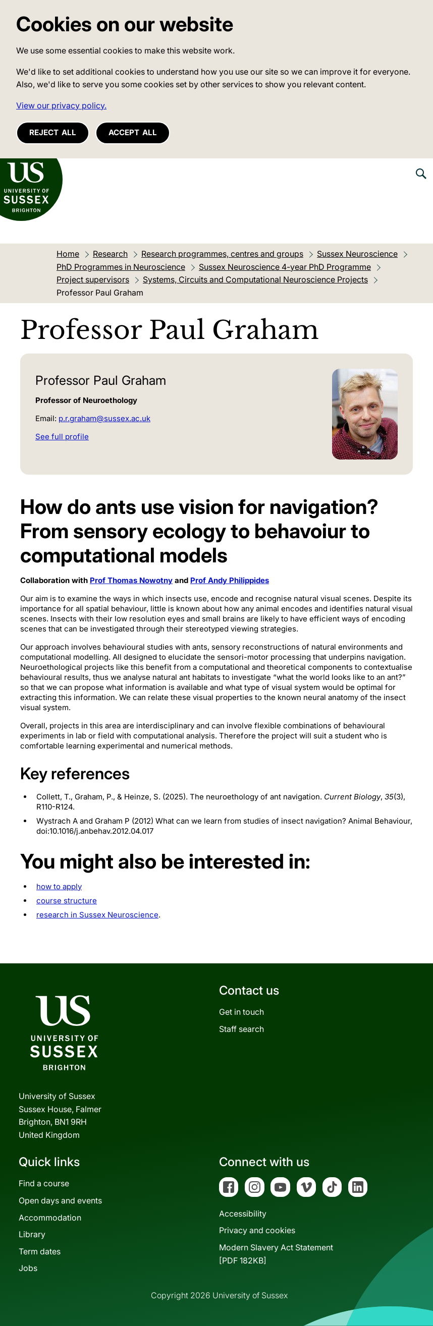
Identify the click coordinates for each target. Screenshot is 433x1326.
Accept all (133, 132)
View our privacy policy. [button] (61, 105)
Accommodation (50, 1218)
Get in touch (241, 1012)
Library (32, 1234)
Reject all (52, 132)
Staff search (241, 1029)
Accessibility (242, 1213)
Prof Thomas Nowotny (131, 580)
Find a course (44, 1183)
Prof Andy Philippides (229, 580)
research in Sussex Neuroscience (97, 914)
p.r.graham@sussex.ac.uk (104, 418)
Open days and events (60, 1200)
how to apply (59, 886)
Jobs (28, 1268)
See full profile (62, 436)
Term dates (40, 1251)
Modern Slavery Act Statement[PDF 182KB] (276, 1253)
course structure (66, 900)
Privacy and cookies (257, 1230)
